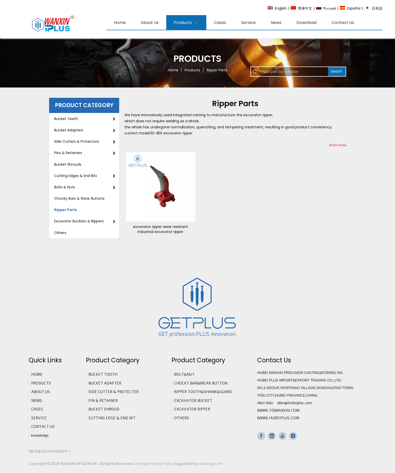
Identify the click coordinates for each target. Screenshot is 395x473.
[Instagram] (293, 436)
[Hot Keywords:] (337, 71)
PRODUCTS (41, 383)
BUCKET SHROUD (103, 409)
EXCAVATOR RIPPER (192, 409)
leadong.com (211, 463)
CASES (37, 409)
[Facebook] (261, 436)
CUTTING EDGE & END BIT (112, 418)
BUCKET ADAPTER (104, 383)
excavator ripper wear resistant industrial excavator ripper (160, 229)
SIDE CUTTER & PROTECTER (113, 391)
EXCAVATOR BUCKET (193, 400)
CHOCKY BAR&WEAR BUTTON (200, 383)
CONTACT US (43, 426)
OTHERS (181, 418)
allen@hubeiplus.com (294, 402)
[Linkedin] (272, 436)
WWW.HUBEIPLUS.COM (278, 418)
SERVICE (39, 418)
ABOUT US (40, 391)
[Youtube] (282, 436)
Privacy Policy (162, 463)
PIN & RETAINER (103, 400)
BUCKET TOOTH (102, 374)
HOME (37, 374)
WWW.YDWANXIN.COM (278, 410)
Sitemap (141, 463)
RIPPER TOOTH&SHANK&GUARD (203, 391)
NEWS (36, 400)
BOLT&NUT (184, 374)
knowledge (40, 435)
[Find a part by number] (293, 71)
